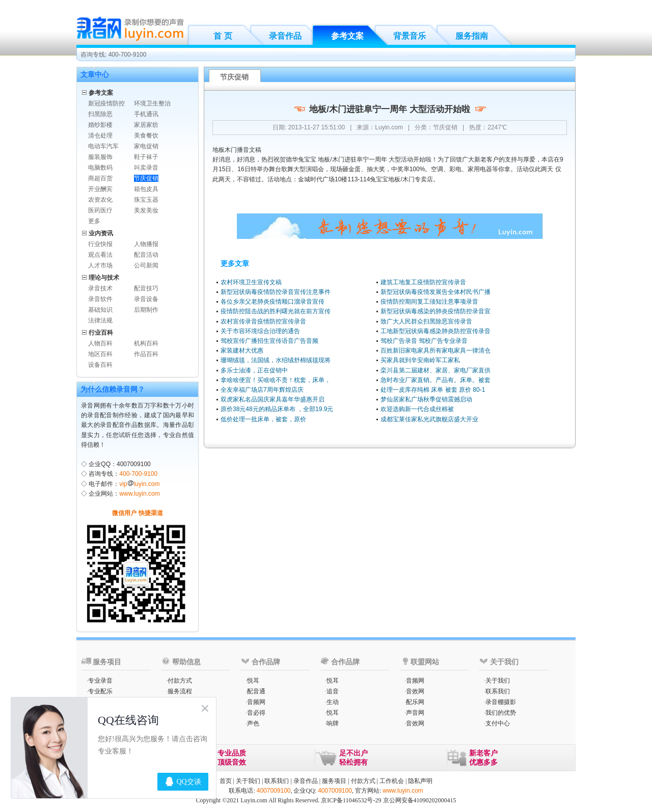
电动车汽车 (103, 146)
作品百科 (146, 354)
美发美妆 (146, 210)
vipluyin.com (139, 484)
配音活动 (146, 254)
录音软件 (100, 299)
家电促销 (146, 146)
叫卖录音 (146, 167)
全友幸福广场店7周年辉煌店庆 (262, 389)
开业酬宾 (100, 189)
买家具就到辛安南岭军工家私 (420, 360)
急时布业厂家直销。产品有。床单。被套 (436, 380)
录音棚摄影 (500, 702)
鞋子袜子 (146, 156)
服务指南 (471, 36)
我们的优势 (500, 712)
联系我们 (497, 691)
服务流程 (180, 691)
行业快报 (100, 244)
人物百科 (100, 343)
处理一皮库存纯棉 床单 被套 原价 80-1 (433, 389)
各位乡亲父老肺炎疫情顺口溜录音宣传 (272, 301)
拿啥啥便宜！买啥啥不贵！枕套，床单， (276, 380)
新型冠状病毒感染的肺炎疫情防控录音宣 (436, 311)
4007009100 (274, 790)
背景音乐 (409, 36)
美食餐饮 (146, 135)
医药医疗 (100, 210)
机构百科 (146, 343)
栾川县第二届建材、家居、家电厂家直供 (436, 370)
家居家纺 (146, 124)
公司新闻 (146, 265)
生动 (333, 702)
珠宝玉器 (146, 199)
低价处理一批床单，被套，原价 (263, 419)
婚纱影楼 (100, 124)
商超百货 (100, 178)
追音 (333, 691)
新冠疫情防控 (106, 103)
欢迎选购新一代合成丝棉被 (417, 409)
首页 (226, 781)
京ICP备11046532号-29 (351, 800)
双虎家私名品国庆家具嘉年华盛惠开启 (272, 399)
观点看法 (100, 254)
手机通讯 (146, 114)
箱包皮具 (146, 189)
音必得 (256, 712)
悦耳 (253, 680)
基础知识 (100, 309)
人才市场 (100, 265)
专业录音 (100, 680)
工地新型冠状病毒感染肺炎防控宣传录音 (436, 331)
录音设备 (146, 299)
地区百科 (100, 354)
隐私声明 (420, 781)
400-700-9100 (138, 473)
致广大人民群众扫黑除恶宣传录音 (426, 321)
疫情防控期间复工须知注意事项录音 (429, 301)
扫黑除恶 (100, 114)
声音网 (415, 712)
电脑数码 (100, 167)
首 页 (222, 36)
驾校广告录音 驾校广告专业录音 (424, 340)
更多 (94, 221)
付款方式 (180, 680)
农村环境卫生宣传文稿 (251, 282)
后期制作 (146, 309)
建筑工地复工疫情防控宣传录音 (423, 282)
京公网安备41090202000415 (419, 800)
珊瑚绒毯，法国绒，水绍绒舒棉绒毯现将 (276, 360)
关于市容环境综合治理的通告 (260, 331)
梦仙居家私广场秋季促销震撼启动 (426, 399)
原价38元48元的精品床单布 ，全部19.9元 (277, 409)
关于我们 (497, 680)
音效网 (415, 691)
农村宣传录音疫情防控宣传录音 (263, 321)
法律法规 (100, 320)
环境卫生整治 (152, 103)
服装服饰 (100, 156)
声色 (253, 723)
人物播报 (146, 244)
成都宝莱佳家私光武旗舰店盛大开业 (429, 419)
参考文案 (347, 36)
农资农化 (100, 199)
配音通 (256, 691)
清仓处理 (100, 135)
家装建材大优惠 (242, 350)
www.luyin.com (139, 493)
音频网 (256, 702)
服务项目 (334, 781)
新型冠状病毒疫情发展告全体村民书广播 (436, 291)
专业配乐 (100, 691)
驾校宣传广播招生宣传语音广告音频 (269, 340)
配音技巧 (146, 288)
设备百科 (100, 364)
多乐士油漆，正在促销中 (254, 370)
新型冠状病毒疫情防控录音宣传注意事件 (276, 291)
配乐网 (415, 702)
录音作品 (285, 36)
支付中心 (497, 723)
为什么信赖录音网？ (112, 389)
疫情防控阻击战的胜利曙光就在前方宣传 (276, 311)
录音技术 (100, 288)
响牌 (333, 723)
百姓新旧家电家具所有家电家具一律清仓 (436, 350)
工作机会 (391, 781)
